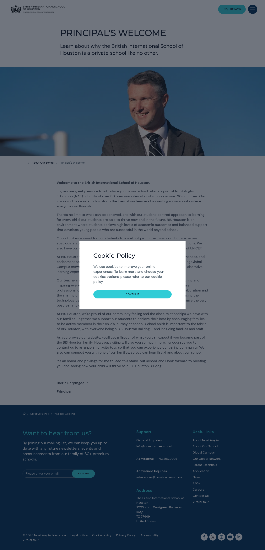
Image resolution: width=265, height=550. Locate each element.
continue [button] (132, 294)
